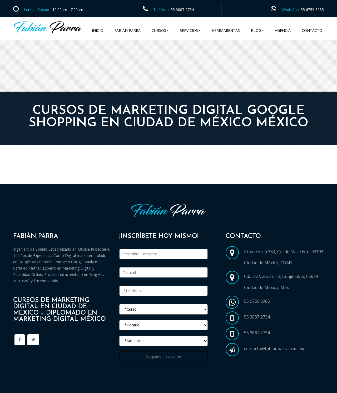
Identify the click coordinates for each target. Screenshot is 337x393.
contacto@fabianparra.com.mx (274, 348)
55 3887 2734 (182, 9)
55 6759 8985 (312, 9)
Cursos (160, 30)
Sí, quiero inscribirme (163, 356)
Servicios (190, 30)
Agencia (283, 30)
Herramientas (226, 30)
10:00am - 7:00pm (67, 9)
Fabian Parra (127, 30)
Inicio (97, 30)
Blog (257, 30)
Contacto (312, 30)
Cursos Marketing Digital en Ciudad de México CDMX (69, 177)
